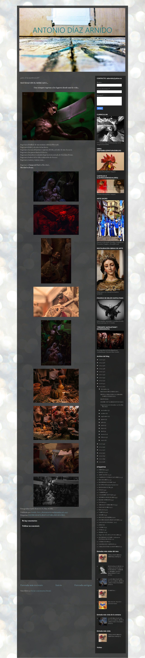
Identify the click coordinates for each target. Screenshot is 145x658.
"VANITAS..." (112, 590)
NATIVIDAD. (104, 399)
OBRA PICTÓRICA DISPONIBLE (109, 546)
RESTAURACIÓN (104, 487)
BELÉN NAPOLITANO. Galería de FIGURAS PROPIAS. (109, 538)
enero (103, 440)
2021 (101, 374)
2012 (101, 456)
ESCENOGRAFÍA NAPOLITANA (40, 515)
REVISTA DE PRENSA (105, 517)
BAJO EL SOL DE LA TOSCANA (109, 535)
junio (102, 425)
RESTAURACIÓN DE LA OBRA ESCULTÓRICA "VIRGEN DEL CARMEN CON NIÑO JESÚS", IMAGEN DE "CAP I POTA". (115, 570)
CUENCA (102, 527)
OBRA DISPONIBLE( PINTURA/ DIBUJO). (114, 556)
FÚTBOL (101, 530)
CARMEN (102, 492)
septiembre (104, 416)
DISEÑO (101, 515)
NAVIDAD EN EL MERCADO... (110, 391)
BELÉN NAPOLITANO (106, 482)
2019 (101, 380)
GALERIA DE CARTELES (106, 544)
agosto (103, 419)
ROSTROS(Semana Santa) (107, 485)
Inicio (59, 585)
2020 (101, 377)
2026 (101, 359)
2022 (101, 371)
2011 (101, 459)
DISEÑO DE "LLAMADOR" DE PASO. (112, 402)
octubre (103, 413)
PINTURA (102, 470)
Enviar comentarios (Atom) (41, 591)
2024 (101, 365)
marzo (103, 434)
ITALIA (101, 490)
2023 (101, 368)
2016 (101, 444)
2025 (101, 362)
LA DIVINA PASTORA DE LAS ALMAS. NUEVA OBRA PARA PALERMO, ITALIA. (116, 581)
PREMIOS (102, 532)
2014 (101, 450)
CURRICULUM (104, 541)
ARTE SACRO (103, 475)
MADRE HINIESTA (105, 500)
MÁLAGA (102, 510)
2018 (101, 383)
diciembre (104, 389)
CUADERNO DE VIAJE (106, 495)
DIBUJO (101, 472)
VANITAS (102, 512)
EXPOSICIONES (104, 507)
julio (102, 422)
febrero (103, 437)
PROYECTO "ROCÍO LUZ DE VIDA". (114, 602)
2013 (101, 453)
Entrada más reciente (31, 585)
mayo (103, 428)
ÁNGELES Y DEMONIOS (107, 505)
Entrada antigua (83, 585)
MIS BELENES (59, 515)
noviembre (104, 410)
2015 (101, 447)
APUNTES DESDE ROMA (107, 497)
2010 (101, 462)
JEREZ (101, 525)
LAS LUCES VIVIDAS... (106, 522)
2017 (101, 386)
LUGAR (101, 502)
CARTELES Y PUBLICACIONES (109, 477)
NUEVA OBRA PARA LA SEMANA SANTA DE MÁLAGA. (111, 395)
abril (102, 431)
